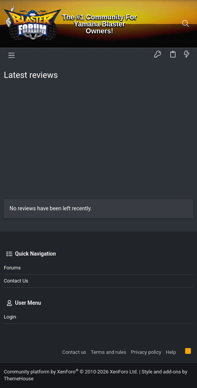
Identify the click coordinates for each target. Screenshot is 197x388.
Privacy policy (146, 352)
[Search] (185, 24)
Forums (12, 268)
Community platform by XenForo (71, 372)
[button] (11, 55)
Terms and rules (108, 352)
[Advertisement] (98, 141)
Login (10, 317)
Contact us (16, 281)
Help (171, 352)
